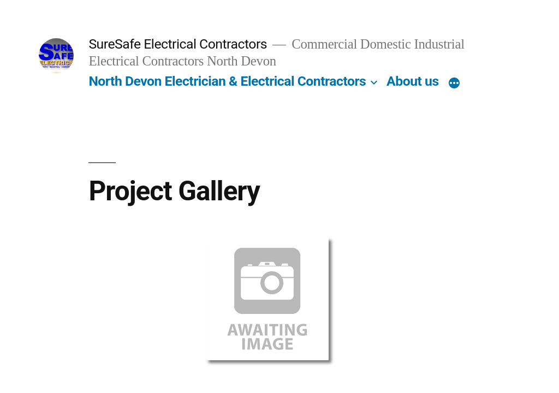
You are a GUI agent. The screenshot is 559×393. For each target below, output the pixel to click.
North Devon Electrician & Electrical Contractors (227, 81)
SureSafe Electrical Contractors (177, 44)
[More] (454, 83)
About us (412, 81)
